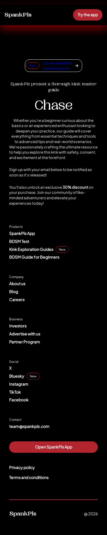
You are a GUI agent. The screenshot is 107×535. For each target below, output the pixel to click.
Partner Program (24, 341)
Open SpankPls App (53, 446)
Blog (13, 291)
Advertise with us (24, 333)
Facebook (19, 399)
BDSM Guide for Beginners (34, 257)
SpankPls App (22, 233)
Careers (17, 299)
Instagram (18, 384)
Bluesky (16, 376)
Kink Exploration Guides (31, 249)
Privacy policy (22, 467)
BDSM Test (19, 241)
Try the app (88, 14)
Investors (18, 325)
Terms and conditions (29, 477)
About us (17, 283)
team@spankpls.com (29, 426)
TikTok (15, 392)
